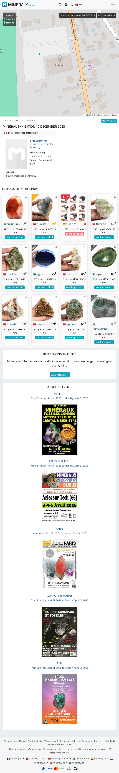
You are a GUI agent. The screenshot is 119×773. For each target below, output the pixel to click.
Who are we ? (51, 741)
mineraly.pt (57, 762)
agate (38, 274)
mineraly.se (76, 762)
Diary (8, 120)
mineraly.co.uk (35, 758)
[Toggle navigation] (113, 4)
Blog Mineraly (17, 749)
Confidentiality (35, 741)
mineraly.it (79, 758)
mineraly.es (99, 758)
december (27, 120)
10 (37, 120)
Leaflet (87, 115)
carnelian (11, 223)
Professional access (92, 741)
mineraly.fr (14, 758)
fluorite (40, 223)
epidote (10, 274)
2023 (16, 120)
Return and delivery (70, 741)
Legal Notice (19, 741)
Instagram (50, 749)
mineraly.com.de (58, 758)
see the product (15, 237)
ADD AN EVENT (59, 374)
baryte (39, 324)
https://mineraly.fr (59, 752)
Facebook (34, 749)
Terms (7, 741)
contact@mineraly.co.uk (94, 749)
